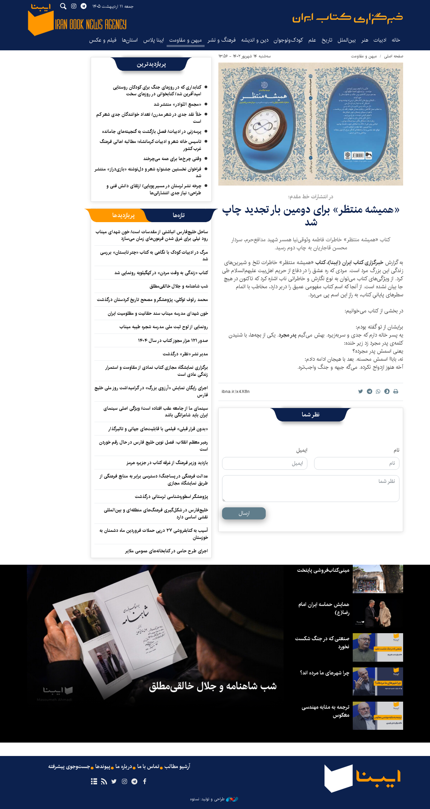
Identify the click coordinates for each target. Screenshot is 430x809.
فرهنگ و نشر (221, 40)
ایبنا (347, 18)
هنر (364, 40)
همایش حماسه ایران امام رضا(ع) (323, 608)
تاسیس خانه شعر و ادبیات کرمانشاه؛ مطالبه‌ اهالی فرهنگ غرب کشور (150, 145)
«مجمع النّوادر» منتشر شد (177, 104)
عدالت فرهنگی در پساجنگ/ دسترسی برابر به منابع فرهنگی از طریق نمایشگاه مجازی (153, 479)
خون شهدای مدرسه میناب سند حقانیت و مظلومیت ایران (158, 313)
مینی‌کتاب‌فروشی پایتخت (323, 570)
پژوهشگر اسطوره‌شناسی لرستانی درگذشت (171, 496)
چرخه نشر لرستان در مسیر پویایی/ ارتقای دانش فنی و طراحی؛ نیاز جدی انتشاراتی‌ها (153, 189)
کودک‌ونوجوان (288, 40)
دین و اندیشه (254, 40)
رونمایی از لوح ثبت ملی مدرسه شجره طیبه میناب (164, 327)
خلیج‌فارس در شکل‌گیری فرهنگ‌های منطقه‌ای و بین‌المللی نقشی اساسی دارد (156, 513)
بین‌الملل (347, 40)
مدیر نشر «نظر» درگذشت (185, 354)
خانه (396, 40)
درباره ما (124, 767)
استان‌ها (130, 40)
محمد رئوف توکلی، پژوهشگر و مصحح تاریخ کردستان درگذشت (152, 299)
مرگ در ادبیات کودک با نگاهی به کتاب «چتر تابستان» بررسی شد (154, 256)
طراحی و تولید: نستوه (214, 799)
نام (396, 450)
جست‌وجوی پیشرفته (69, 767)
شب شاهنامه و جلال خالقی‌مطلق (178, 286)
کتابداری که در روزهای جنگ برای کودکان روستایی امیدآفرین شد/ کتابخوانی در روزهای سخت (157, 91)
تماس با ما (148, 767)
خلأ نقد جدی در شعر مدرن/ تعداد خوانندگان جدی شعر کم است (148, 118)
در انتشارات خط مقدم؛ (310, 196)
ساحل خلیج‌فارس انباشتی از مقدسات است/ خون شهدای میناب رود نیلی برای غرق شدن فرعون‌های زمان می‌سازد (152, 235)
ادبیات (380, 40)
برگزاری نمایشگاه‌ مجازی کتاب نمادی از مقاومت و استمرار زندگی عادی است (156, 371)
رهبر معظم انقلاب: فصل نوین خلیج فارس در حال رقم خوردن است (153, 446)
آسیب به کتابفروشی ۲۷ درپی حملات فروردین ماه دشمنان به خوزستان (153, 534)
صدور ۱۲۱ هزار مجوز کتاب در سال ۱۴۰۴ (173, 340)
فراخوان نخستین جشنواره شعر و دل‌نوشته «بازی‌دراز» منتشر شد (147, 172)
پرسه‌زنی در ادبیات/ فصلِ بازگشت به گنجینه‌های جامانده (151, 131)
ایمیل (301, 450)
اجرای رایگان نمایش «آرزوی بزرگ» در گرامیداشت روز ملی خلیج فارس (151, 391)
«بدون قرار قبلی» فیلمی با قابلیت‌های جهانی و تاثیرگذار (158, 429)
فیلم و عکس (103, 40)
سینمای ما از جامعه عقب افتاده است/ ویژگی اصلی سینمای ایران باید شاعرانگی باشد (155, 412)
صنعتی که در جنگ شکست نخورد (322, 642)
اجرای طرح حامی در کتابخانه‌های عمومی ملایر (166, 551)
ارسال (244, 513)
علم (312, 40)
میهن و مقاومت (185, 40)
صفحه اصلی (393, 56)
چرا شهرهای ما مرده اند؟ (324, 672)
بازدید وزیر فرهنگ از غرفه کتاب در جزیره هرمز (167, 462)
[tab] (179, 215)
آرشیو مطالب (177, 767)
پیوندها (102, 767)
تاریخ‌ (326, 40)
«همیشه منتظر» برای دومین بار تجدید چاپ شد (311, 216)
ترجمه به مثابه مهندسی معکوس (325, 711)
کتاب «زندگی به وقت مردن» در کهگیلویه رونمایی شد (161, 272)
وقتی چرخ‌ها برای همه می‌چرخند (172, 158)
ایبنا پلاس (153, 40)
